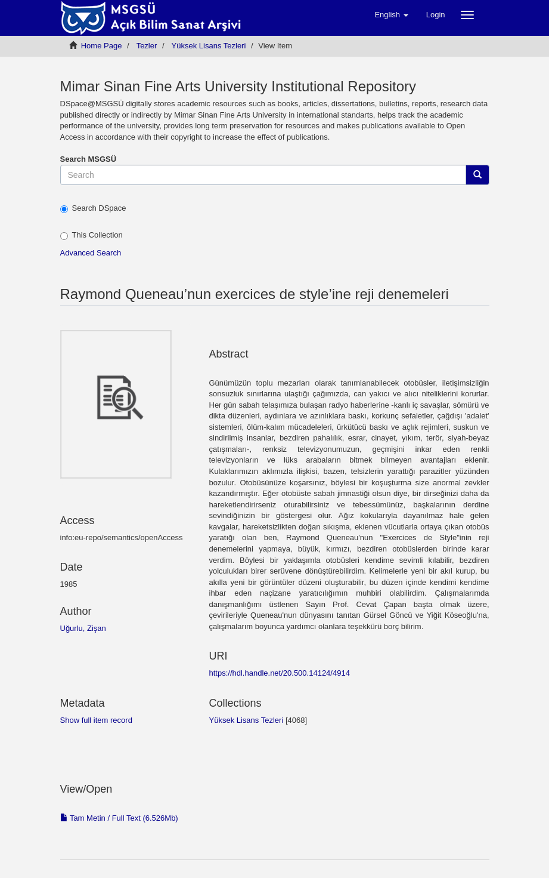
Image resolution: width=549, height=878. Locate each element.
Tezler (147, 45)
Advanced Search (91, 252)
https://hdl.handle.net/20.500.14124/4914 (279, 672)
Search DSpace (93, 208)
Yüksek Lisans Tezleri (209, 45)
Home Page (101, 45)
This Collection (91, 235)
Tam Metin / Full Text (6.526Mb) (119, 818)
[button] (391, 15)
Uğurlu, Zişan (83, 628)
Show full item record (96, 720)
